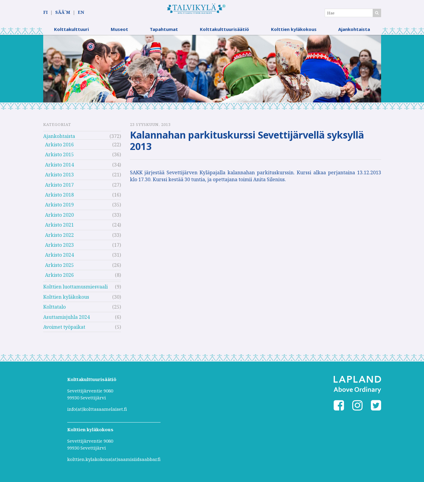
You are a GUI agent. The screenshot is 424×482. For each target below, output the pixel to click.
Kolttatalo (54, 309)
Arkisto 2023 (59, 247)
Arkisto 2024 (59, 257)
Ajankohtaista (354, 32)
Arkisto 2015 (59, 157)
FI (45, 12)
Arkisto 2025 (59, 267)
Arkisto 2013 (59, 177)
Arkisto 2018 (59, 197)
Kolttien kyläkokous (294, 32)
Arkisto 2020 (59, 217)
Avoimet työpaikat (64, 329)
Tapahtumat (164, 32)
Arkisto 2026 (59, 277)
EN (81, 12)
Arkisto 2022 (59, 237)
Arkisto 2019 (59, 207)
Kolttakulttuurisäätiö (224, 32)
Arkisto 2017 (59, 187)
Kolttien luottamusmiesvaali (75, 289)
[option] (212, 71)
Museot (119, 32)
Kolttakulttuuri (71, 32)
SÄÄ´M (62, 12)
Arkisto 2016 (59, 147)
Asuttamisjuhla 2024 (66, 319)
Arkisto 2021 (59, 227)
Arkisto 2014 (59, 167)
